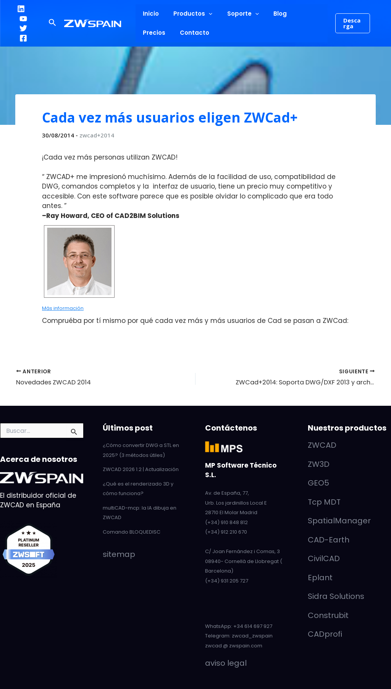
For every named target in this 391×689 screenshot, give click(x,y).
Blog (269, 14)
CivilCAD (324, 558)
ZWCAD (322, 445)
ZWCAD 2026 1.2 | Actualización (141, 469)
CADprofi (325, 634)
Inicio (149, 14)
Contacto (156, 33)
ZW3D (319, 464)
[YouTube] (23, 19)
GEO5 (318, 483)
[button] (52, 23)
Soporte (235, 13)
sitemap (119, 554)
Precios (298, 14)
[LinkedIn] (21, 9)
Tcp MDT (324, 502)
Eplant (320, 577)
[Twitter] (23, 28)
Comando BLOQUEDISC (131, 532)
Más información (63, 308)
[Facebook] (23, 38)
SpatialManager (339, 520)
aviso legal (226, 663)
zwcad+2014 (96, 135)
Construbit (328, 615)
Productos (188, 13)
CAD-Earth (328, 539)
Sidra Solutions (336, 596)
